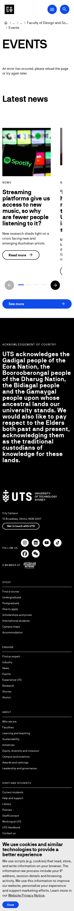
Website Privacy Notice (26, 895)
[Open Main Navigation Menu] (52, 9)
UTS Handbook (11, 827)
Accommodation (12, 632)
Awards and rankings (15, 762)
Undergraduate (11, 597)
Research (8, 685)
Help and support (12, 798)
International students (16, 620)
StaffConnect (10, 815)
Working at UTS (11, 821)
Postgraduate (10, 603)
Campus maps (11, 626)
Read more (21, 255)
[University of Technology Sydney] (6, 23)
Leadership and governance (19, 768)
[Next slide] (55, 285)
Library (6, 804)
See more (37, 304)
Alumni (6, 697)
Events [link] (14, 28)
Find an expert (11, 656)
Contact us (9, 833)
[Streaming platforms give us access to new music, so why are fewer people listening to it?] (26, 152)
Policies (7, 809)
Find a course (10, 591)
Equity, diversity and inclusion (20, 750)
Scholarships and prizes (17, 615)
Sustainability (11, 739)
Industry (7, 662)
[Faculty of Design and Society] (47, 22)
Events (6, 674)
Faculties (8, 727)
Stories (6, 691)
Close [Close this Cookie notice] (10, 904)
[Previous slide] (9, 285)
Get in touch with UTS (21, 526)
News (5, 668)
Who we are (9, 721)
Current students (12, 792)
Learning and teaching (16, 733)
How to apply (10, 609)
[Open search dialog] (64, 9)
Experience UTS (12, 679)
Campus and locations (16, 756)
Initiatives (8, 745)
